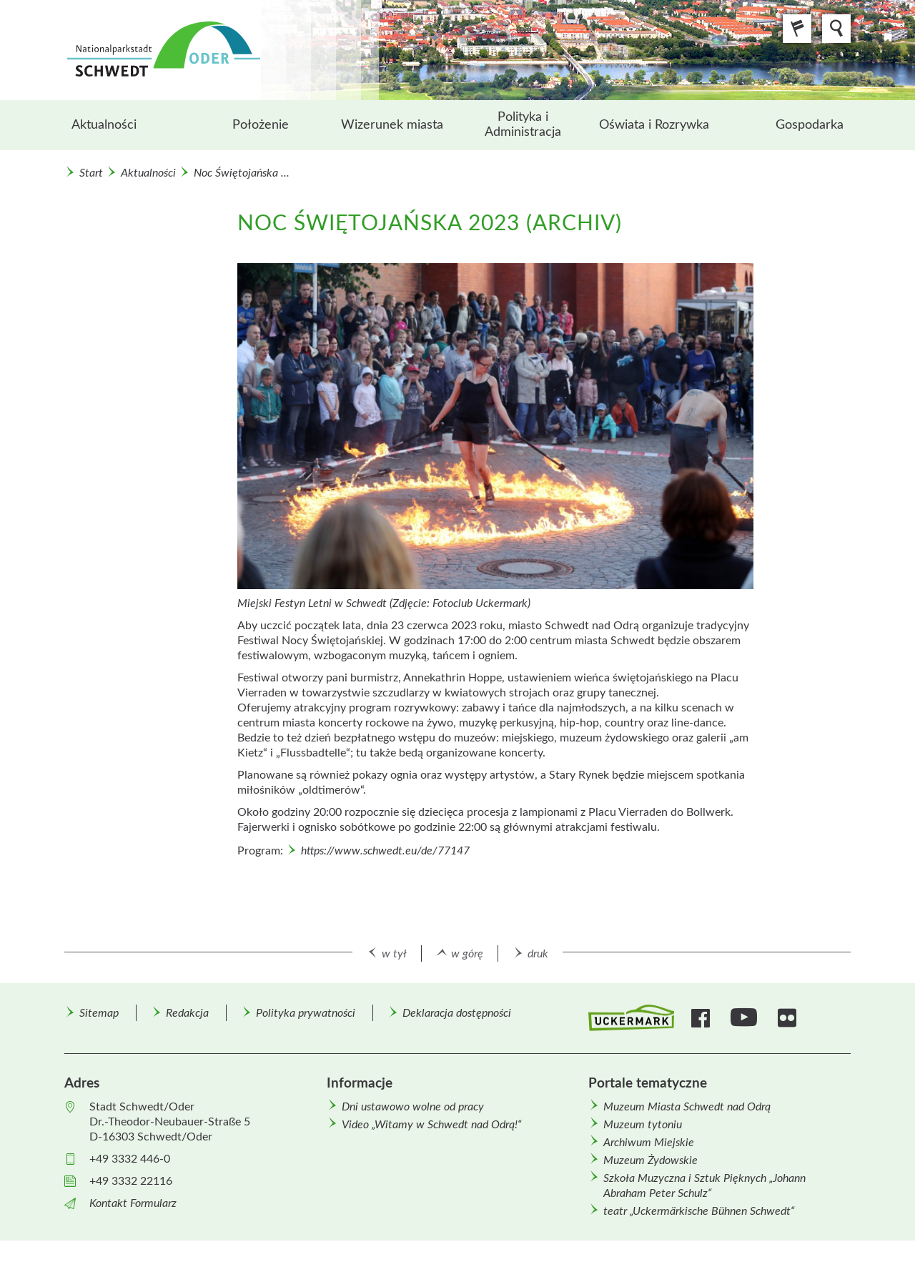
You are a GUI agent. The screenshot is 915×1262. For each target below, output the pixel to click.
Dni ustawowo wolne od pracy (413, 1107)
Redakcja (187, 1013)
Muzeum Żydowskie (650, 1160)
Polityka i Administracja (523, 125)
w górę (467, 954)
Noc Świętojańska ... (242, 173)
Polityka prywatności (305, 1013)
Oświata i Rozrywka (654, 125)
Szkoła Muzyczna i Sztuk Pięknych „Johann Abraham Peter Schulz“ (704, 1186)
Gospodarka (810, 125)
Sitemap (99, 1013)
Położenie (260, 125)
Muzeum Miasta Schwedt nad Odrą (687, 1107)
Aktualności (104, 125)
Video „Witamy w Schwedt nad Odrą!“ (432, 1124)
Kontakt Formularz (133, 1203)
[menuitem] (129, 125)
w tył (394, 954)
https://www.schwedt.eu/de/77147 (385, 851)
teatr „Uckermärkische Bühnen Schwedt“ (699, 1211)
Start (91, 173)
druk (538, 954)
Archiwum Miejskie (648, 1142)
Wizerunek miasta (392, 125)
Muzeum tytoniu (642, 1124)
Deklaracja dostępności (456, 1013)
